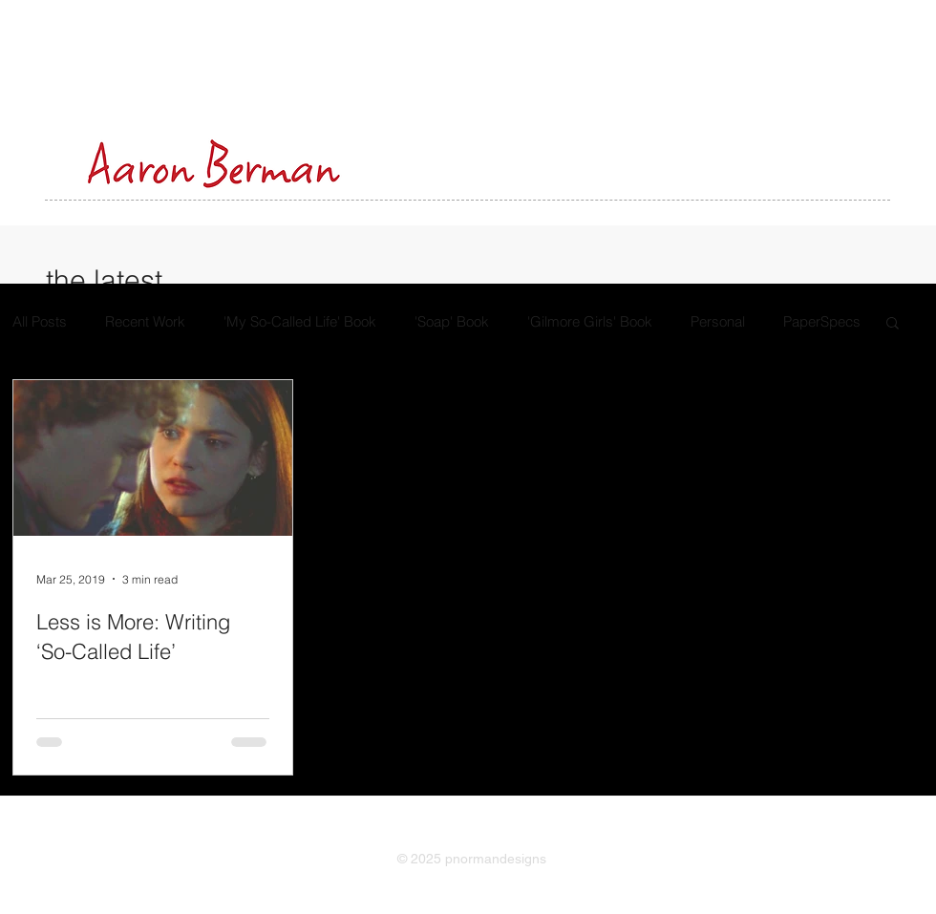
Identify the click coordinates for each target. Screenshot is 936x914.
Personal (718, 321)
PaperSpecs (822, 321)
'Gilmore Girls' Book (589, 321)
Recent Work (145, 321)
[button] (892, 324)
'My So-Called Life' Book (299, 321)
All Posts (39, 321)
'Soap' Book (452, 321)
